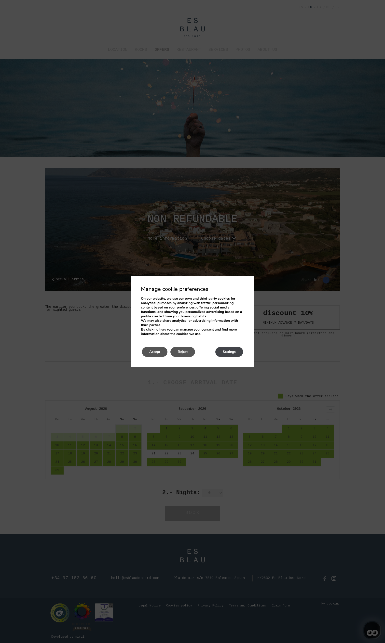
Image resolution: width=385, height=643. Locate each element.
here (162, 329)
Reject (183, 351)
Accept (154, 351)
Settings (229, 351)
